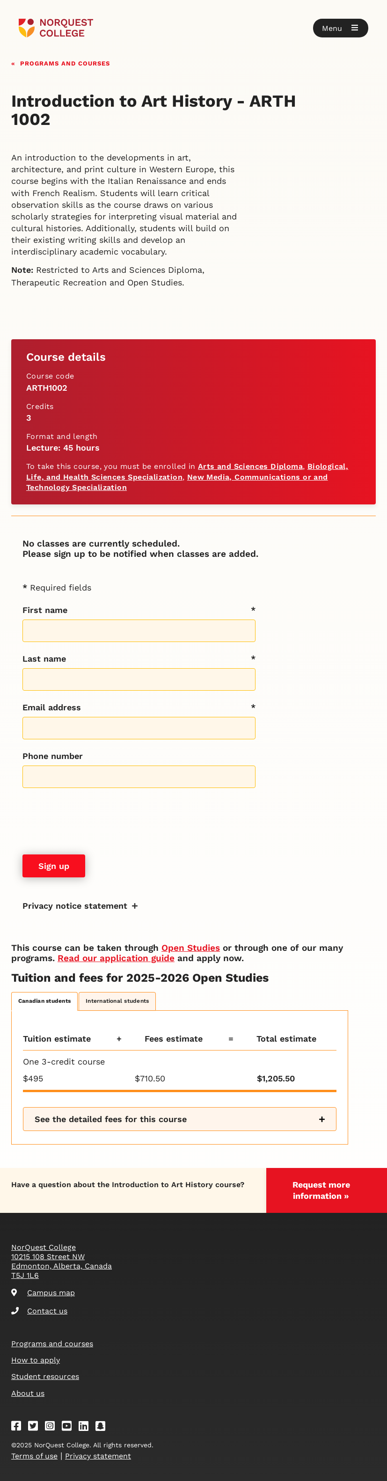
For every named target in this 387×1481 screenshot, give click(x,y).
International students (117, 1001)
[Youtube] (70, 1427)
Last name (44, 659)
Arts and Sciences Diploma (250, 466)
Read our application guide (116, 958)
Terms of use (34, 1456)
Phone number (52, 756)
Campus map (43, 1292)
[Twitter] (36, 1427)
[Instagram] (53, 1427)
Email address (51, 707)
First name (44, 610)
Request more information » (321, 1190)
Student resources (45, 1376)
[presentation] (93, 821)
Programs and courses (65, 62)
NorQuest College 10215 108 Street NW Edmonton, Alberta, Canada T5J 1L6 (61, 1261)
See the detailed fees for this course (111, 1119)
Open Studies (190, 947)
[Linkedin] (87, 1427)
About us (27, 1393)
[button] (340, 28)
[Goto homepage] (56, 28)
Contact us (39, 1310)
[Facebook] (19, 1427)
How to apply (35, 1360)
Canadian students (44, 1001)
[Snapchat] (103, 1427)
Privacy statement (98, 1456)
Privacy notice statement (74, 906)
